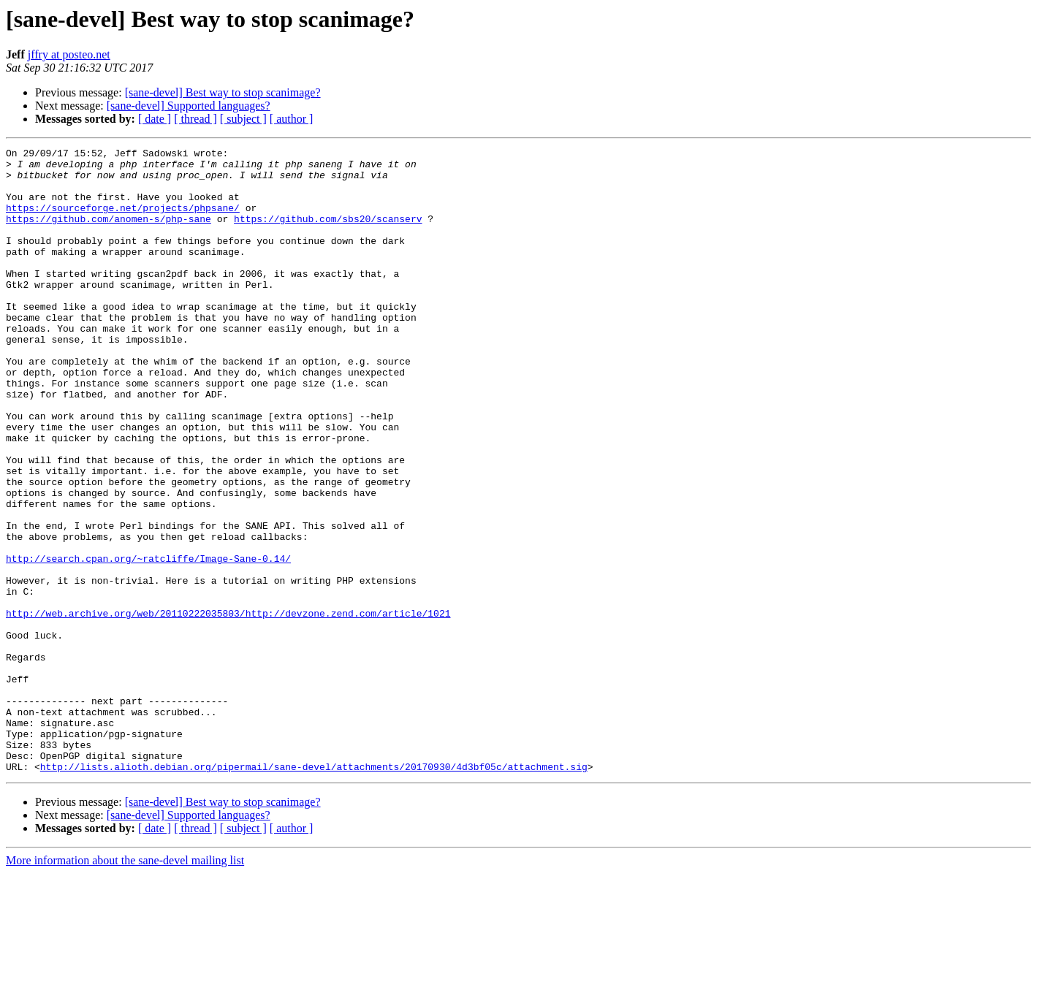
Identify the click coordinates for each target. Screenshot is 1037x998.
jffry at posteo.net (69, 54)
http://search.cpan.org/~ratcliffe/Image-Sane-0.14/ (148, 641)
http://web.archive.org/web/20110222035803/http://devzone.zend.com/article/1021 (228, 707)
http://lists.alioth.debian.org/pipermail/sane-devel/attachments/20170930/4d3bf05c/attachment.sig (314, 891)
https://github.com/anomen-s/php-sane (108, 233)
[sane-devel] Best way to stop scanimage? (223, 92)
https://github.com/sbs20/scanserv (328, 233)
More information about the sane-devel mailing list (125, 985)
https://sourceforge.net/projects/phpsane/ (123, 220)
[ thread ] (195, 119)
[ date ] (154, 119)
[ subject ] (243, 119)
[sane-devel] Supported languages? (188, 105)
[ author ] (292, 119)
